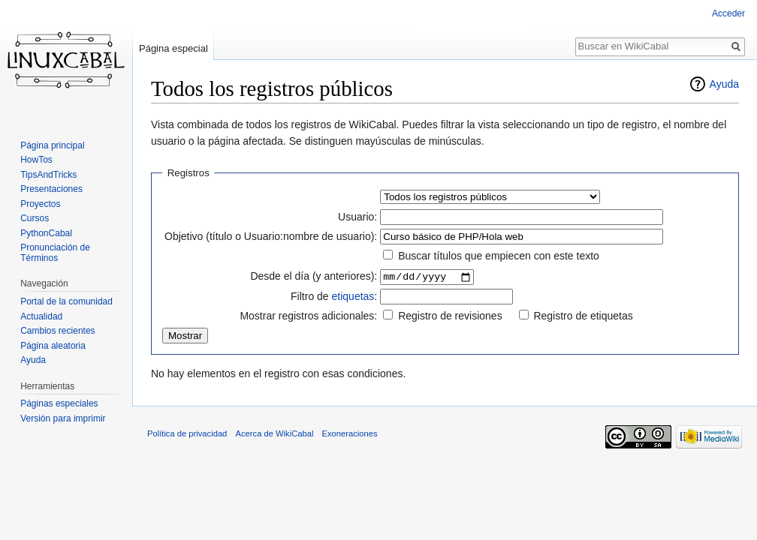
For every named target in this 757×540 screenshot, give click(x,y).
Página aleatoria (53, 345)
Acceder (728, 13)
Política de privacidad (187, 434)
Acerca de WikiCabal (275, 434)
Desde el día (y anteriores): (313, 277)
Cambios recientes (57, 331)
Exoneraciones (350, 434)
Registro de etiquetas (582, 316)
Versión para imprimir (62, 418)
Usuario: (357, 217)
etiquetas (353, 297)
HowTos (36, 159)
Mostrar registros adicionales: (308, 316)
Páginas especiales (59, 403)
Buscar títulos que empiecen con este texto (498, 256)
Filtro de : (334, 297)
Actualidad (41, 316)
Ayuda (724, 84)
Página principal (52, 145)
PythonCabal (46, 233)
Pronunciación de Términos (55, 252)
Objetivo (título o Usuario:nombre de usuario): (270, 236)
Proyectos (40, 204)
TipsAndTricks (48, 175)
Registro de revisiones (450, 316)
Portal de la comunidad (66, 301)
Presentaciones (51, 189)
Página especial (173, 48)
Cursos (34, 218)
